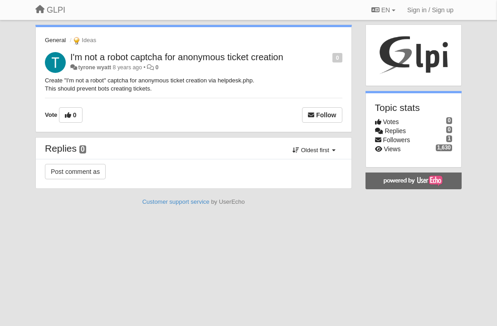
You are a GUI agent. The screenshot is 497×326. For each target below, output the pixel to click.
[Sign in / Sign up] (430, 10)
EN (383, 10)
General (55, 40)
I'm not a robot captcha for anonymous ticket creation (176, 57)
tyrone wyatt (94, 67)
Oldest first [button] (313, 150)
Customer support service (176, 201)
